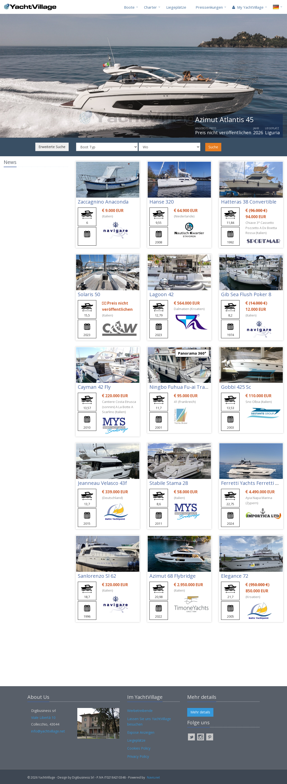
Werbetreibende (140, 710)
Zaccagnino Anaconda (103, 201)
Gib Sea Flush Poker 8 (246, 294)
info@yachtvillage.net (48, 731)
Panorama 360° (192, 353)
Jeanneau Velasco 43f (102, 483)
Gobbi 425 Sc (236, 387)
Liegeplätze (176, 7)
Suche (213, 147)
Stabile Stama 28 (168, 483)
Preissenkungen (209, 7)
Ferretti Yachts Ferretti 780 (252, 483)
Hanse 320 (161, 201)
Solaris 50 (89, 294)
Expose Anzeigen (140, 732)
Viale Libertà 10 (43, 717)
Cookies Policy (138, 748)
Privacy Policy (138, 756)
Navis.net (153, 777)
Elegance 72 (234, 576)
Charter (150, 7)
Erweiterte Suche (52, 146)
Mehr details (200, 712)
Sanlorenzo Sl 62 (97, 576)
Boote (129, 7)
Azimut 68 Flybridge (172, 576)
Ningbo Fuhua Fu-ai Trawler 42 (185, 387)
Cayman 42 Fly (94, 387)
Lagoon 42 (161, 294)
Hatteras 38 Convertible (248, 201)
